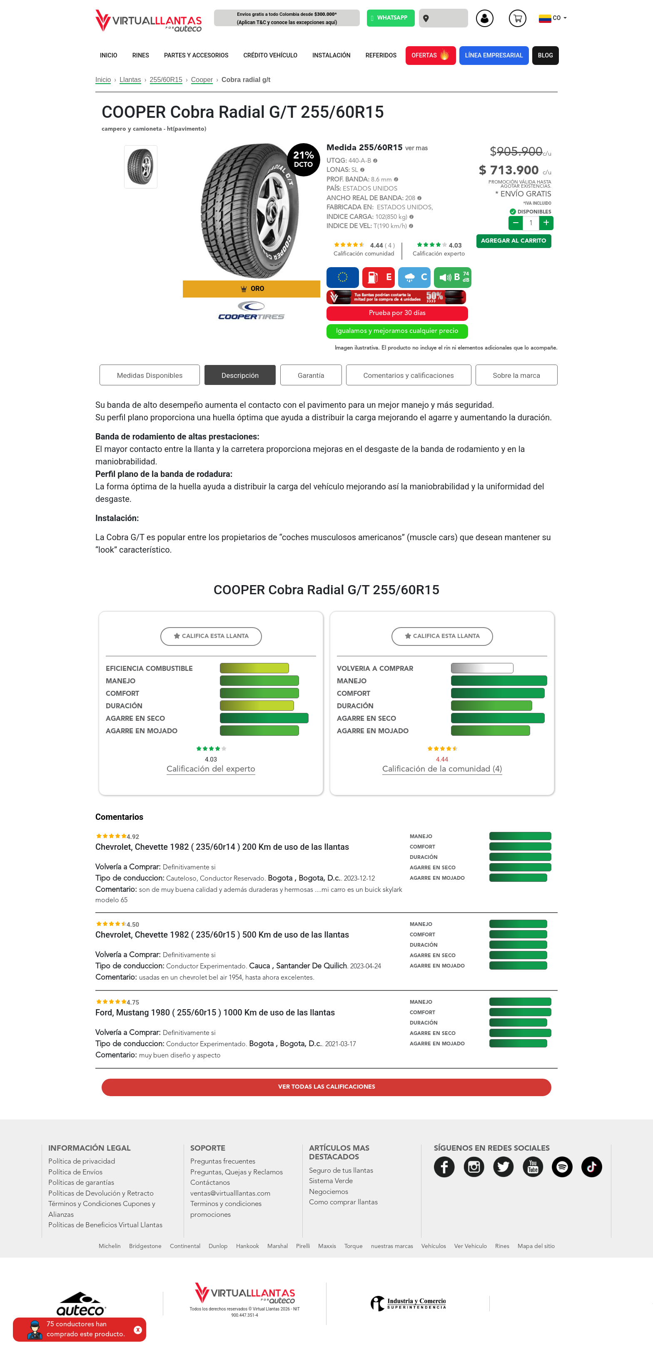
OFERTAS (430, 54)
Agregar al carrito (513, 241)
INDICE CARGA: (350, 217)
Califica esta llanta (211, 636)
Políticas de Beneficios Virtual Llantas (105, 1225)
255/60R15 (166, 79)
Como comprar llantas (343, 1202)
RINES (140, 55)
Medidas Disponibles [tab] (150, 375)
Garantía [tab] (311, 375)
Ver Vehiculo (470, 1246)
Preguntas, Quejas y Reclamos (236, 1172)
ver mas (416, 148)
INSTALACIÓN (331, 55)
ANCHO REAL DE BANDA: (365, 199)
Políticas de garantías (81, 1182)
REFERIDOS (381, 55)
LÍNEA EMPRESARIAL (494, 55)
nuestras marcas (392, 1246)
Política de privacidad (81, 1161)
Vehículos (433, 1246)
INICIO (108, 55)
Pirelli (303, 1246)
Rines (502, 1246)
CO (550, 19)
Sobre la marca (517, 375)
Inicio (103, 79)
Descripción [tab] (240, 375)
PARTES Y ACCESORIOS (196, 55)
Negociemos (328, 1192)
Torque (353, 1246)
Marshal (277, 1246)
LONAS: (338, 170)
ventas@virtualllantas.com (230, 1193)
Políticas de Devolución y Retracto (101, 1193)
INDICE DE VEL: (349, 226)
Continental (185, 1246)
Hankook (247, 1246)
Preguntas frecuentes (222, 1161)
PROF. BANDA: (347, 180)
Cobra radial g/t (246, 79)
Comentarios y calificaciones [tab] (408, 375)
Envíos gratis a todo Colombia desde (287, 19)
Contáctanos (210, 1182)
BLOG (545, 55)
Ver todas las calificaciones (326, 1087)
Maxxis (327, 1246)
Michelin (110, 1246)
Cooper (202, 79)
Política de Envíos (75, 1172)
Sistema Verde (331, 1181)
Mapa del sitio (536, 1246)
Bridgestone (145, 1246)
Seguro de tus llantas (341, 1170)
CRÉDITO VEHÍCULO (270, 55)
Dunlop (218, 1246)
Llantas (130, 79)
